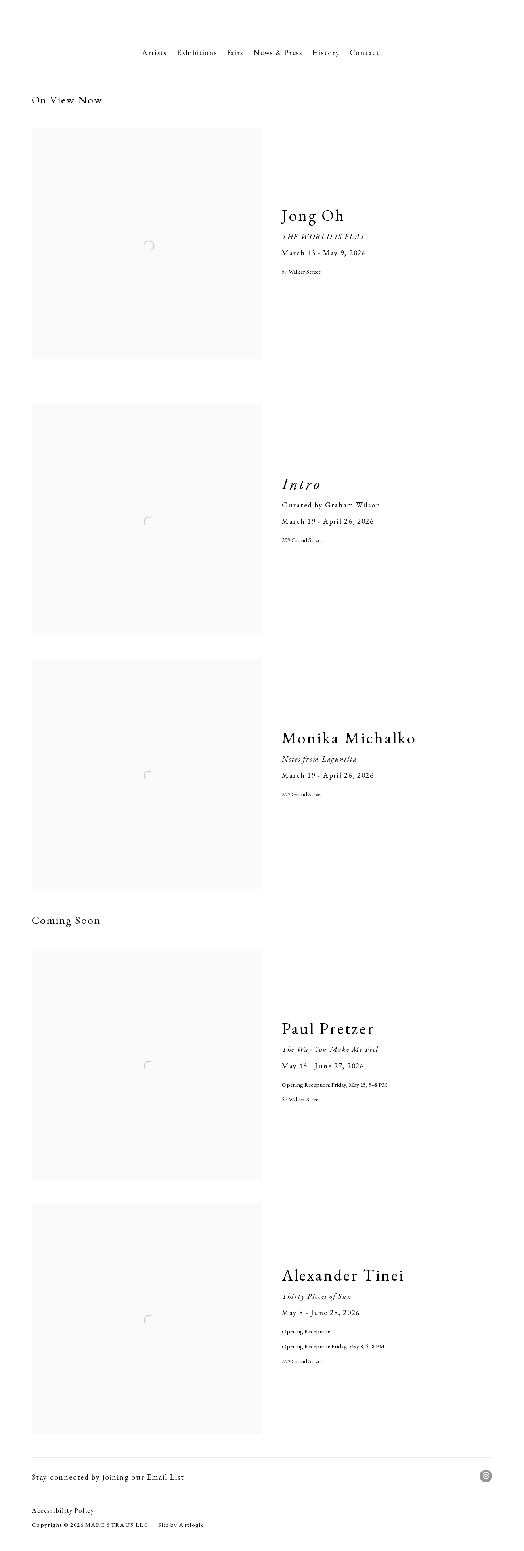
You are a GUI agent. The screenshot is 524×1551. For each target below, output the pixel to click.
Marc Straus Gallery (262, 21)
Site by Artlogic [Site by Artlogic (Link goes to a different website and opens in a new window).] (181, 1525)
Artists (154, 52)
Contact (365, 52)
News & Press (277, 52)
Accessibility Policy (63, 1510)
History (326, 52)
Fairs (235, 52)
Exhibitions (197, 52)
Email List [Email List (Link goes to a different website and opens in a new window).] (165, 1477)
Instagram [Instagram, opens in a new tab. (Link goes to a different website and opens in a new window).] (486, 1476)
